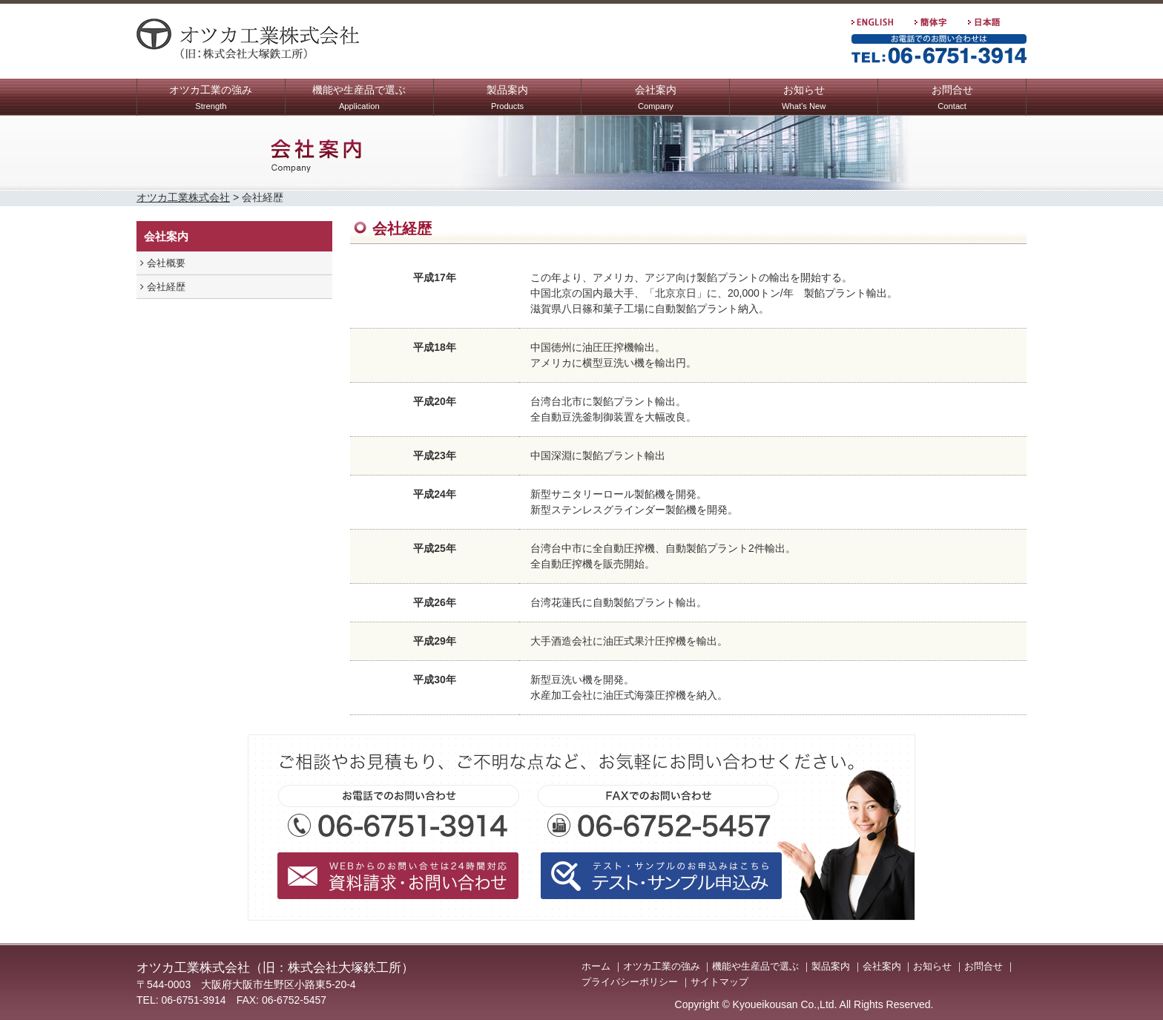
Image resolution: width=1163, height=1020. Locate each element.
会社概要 (162, 263)
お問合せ (952, 99)
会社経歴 (162, 286)
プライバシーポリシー (630, 981)
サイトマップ (719, 981)
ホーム (596, 966)
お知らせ (804, 99)
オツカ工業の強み (210, 99)
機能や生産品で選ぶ (359, 99)
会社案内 (655, 99)
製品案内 (507, 99)
